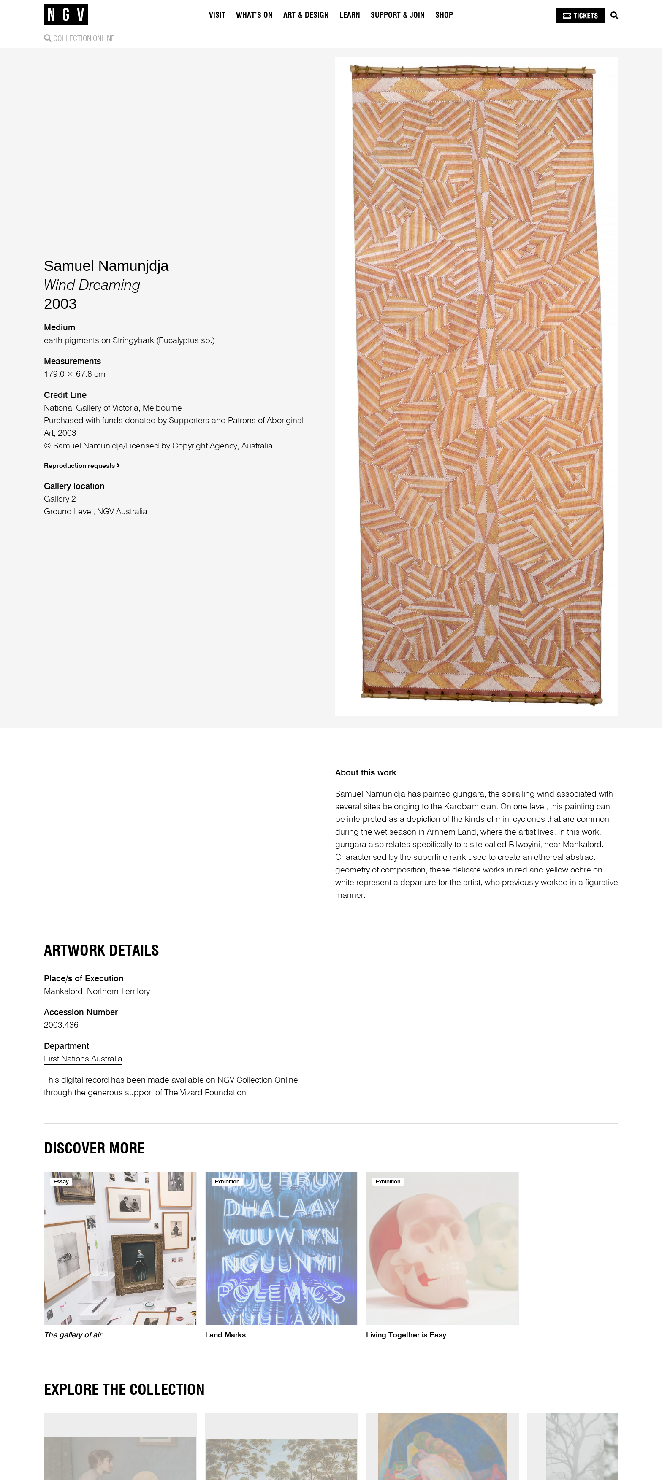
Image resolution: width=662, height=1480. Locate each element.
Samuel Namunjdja (106, 265)
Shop (444, 15)
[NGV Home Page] (66, 15)
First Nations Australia (83, 1059)
